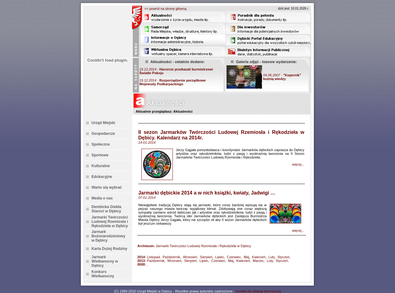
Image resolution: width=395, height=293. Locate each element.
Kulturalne (101, 166)
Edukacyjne (102, 177)
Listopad (153, 257)
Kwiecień (259, 257)
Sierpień (206, 257)
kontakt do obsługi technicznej (258, 291)
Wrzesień (190, 257)
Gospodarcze (103, 133)
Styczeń (283, 257)
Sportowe (100, 155)
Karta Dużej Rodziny (109, 249)
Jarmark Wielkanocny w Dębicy (105, 261)
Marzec (258, 261)
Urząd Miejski (103, 123)
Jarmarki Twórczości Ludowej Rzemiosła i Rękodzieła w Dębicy (110, 221)
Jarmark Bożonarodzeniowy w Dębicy (108, 236)
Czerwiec (234, 257)
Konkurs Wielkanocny (103, 274)
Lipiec (219, 257)
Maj (246, 257)
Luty (271, 257)
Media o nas (102, 198)
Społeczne (101, 144)
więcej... (298, 164)
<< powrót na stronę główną (165, 8)
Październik (171, 257)
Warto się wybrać (107, 187)
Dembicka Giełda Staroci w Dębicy (107, 209)
